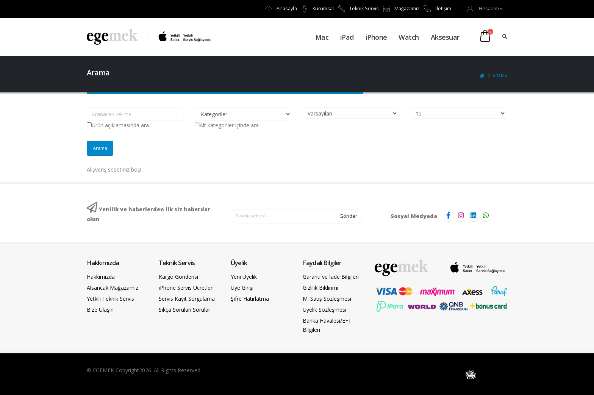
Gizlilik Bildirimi (320, 287)
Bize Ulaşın (100, 309)
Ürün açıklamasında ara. (118, 125)
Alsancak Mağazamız (112, 287)
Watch (409, 37)
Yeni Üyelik (244, 276)
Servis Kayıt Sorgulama (187, 298)
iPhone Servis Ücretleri (186, 287)
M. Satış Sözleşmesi (327, 298)
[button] (485, 8)
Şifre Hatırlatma (250, 298)
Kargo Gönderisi (178, 276)
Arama (500, 75)
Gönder (348, 215)
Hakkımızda (101, 276)
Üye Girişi (242, 287)
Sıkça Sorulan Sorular (184, 309)
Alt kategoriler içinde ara (227, 125)
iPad (347, 37)
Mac (322, 37)
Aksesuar (445, 37)
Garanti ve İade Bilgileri (331, 276)
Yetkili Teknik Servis (110, 298)
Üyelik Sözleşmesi (324, 309)
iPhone (376, 37)
